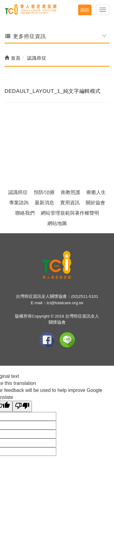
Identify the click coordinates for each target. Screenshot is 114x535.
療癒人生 (96, 192)
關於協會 (95, 202)
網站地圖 (57, 223)
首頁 (13, 58)
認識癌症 (18, 192)
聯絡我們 (25, 213)
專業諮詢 (19, 202)
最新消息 (44, 202)
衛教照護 (70, 192)
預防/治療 (44, 192)
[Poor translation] (22, 406)
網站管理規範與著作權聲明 (70, 213)
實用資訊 (70, 202)
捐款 (84, 9)
